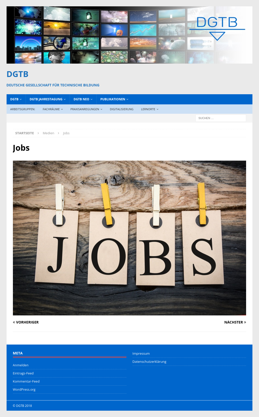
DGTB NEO (81, 99)
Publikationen (112, 99)
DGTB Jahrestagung (46, 99)
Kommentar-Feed (26, 381)
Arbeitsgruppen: (22, 109)
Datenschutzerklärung (149, 361)
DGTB (14, 99)
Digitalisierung (122, 109)
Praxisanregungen (85, 109)
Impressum (141, 353)
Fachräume (51, 109)
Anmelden (21, 365)
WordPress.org (24, 389)
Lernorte (148, 109)
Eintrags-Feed (23, 373)
